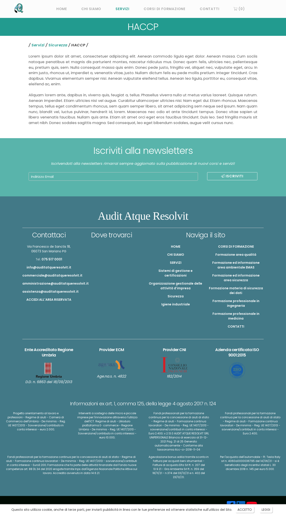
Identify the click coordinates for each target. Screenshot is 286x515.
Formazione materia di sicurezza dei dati (236, 290)
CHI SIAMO (91, 8)
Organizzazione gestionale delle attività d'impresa (175, 285)
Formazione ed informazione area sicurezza (236, 277)
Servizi (38, 45)
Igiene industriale (175, 304)
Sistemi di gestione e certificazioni (175, 273)
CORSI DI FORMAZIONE (164, 8)
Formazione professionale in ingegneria (235, 303)
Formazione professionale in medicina (235, 316)
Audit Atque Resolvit (143, 216)
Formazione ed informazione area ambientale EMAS (236, 265)
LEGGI (265, 509)
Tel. (49, 259)
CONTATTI (209, 8)
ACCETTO (244, 509)
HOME (61, 8)
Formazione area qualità (235, 254)
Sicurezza (57, 45)
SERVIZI (122, 8)
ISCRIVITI (232, 176)
